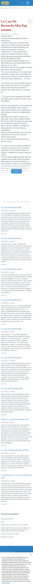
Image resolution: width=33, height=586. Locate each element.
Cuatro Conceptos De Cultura (10, 534)
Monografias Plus (6, 8)
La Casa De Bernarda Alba (22, 8)
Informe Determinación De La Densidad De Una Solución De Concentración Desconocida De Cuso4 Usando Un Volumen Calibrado (15, 529)
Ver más (16, 171)
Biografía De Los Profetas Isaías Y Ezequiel (14, 525)
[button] (30, 26)
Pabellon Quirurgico (7, 519)
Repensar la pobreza (7, 537)
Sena (2, 522)
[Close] (31, 558)
